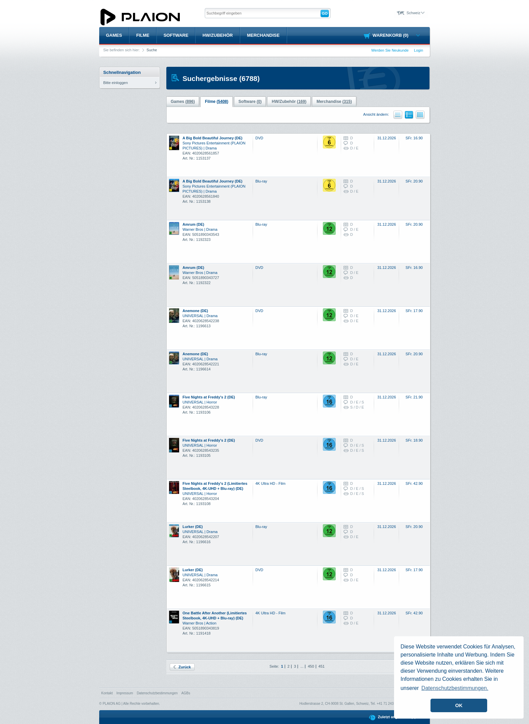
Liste (397, 115)
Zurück (182, 667)
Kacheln (420, 115)
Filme (142, 35)
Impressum (124, 693)
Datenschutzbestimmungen (157, 693)
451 (321, 666)
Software (176, 35)
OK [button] (459, 705)
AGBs (186, 693)
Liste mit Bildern (409, 116)
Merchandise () (334, 101)
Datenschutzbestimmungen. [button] (454, 688)
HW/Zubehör (217, 35)
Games (114, 35)
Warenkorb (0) (395, 35)
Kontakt (107, 693)
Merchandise (263, 35)
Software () (250, 101)
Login (418, 50)
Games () (183, 101)
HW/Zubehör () (289, 101)
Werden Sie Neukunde (390, 50)
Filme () (216, 101)
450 (311, 666)
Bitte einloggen (115, 83)
